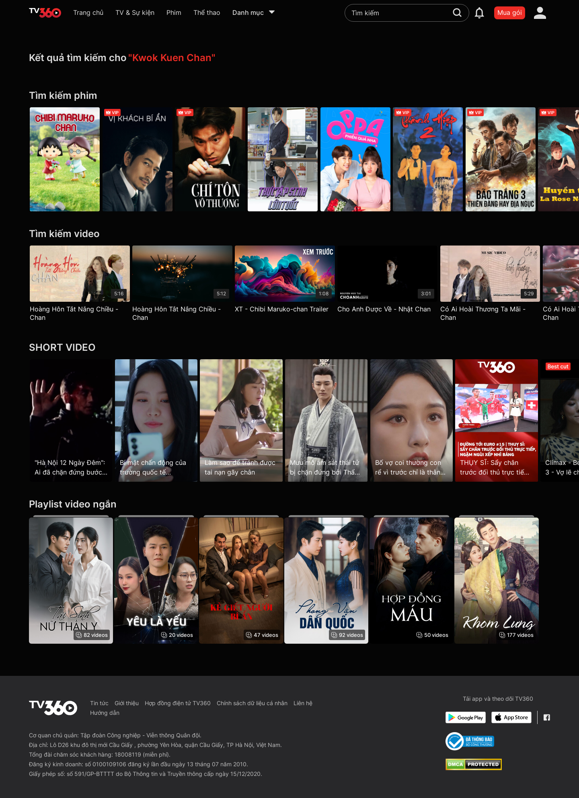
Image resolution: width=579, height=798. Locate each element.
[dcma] (474, 768)
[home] (45, 13)
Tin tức (99, 703)
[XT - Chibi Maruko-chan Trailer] (290, 281)
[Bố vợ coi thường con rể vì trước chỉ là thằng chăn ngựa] (420, 420)
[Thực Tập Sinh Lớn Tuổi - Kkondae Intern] (289, 159)
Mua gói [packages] (509, 12)
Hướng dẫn (104, 712)
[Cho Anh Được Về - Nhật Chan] (394, 281)
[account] (540, 13)
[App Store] (511, 717)
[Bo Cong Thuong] (470, 741)
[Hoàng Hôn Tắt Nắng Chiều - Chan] (80, 285)
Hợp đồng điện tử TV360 (178, 703)
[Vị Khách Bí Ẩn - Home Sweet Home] (140, 159)
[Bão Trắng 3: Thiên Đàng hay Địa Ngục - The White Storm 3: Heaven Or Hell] (514, 159)
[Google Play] (466, 717)
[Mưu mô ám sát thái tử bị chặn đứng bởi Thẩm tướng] (333, 420)
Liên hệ (303, 703)
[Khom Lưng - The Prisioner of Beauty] (508, 579)
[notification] (479, 13)
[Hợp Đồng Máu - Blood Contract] (420, 579)
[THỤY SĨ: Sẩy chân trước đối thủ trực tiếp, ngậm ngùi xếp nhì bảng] (508, 420)
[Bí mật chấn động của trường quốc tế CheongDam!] (158, 420)
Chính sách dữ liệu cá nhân (252, 703)
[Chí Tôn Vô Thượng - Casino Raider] (215, 159)
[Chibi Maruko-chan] (65, 159)
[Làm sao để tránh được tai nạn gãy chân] (246, 420)
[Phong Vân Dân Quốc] (333, 579)
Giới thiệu (127, 703)
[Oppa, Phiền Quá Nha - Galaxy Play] (364, 159)
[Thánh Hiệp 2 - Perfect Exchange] (439, 159)
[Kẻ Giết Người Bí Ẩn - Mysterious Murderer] (246, 579)
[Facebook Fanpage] (546, 717)
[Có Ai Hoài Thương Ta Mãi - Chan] (499, 285)
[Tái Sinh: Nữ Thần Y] (71, 579)
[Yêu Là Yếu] (158, 579)
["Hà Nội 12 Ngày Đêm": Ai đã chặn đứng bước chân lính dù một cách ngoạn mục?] (71, 420)
